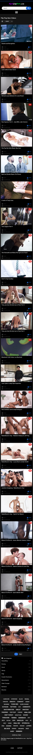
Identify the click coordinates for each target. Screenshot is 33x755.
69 (30, 720)
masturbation (9, 709)
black (21, 699)
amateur (25, 709)
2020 (13, 720)
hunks (10, 723)
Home (12, 748)
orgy (4, 723)
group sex (18, 715)
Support (19, 748)
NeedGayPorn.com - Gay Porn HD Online (15, 752)
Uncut (16, 667)
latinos (28, 726)
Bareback (16, 686)
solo (27, 728)
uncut (18, 709)
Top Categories (7, 658)
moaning (6, 704)
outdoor (5, 707)
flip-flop (13, 712)
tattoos (13, 707)
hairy (12, 731)
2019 (3, 720)
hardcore (6, 699)
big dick (7, 728)
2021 (29, 717)
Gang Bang (16, 661)
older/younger (24, 704)
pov (3, 726)
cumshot (20, 701)
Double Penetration (16, 677)
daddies (14, 728)
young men (14, 704)
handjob (5, 701)
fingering (5, 712)
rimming (19, 731)
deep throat (8, 715)
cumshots (26, 707)
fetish (8, 720)
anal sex (27, 712)
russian (22, 725)
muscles (20, 720)
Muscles (16, 690)
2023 (19, 707)
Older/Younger (16, 683)
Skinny (16, 670)
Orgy (16, 674)
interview (14, 699)
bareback (22, 718)
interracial (26, 723)
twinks (14, 718)
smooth (12, 701)
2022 (26, 720)
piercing (15, 725)
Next (20, 654)
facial (27, 699)
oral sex (17, 723)
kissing (8, 726)
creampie (21, 728)
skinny (27, 701)
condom (20, 712)
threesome (5, 717)
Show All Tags (16, 735)
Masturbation (16, 680)
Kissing (16, 664)
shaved (25, 715)
